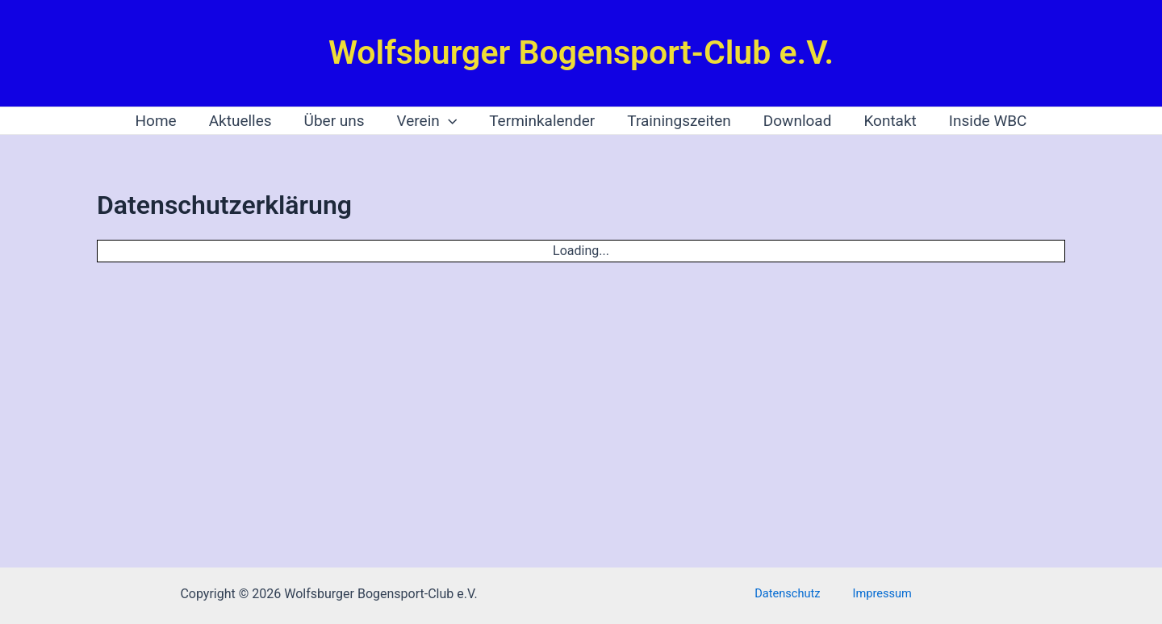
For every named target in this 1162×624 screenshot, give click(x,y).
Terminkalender (542, 120)
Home (162, 120)
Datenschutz (794, 593)
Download (794, 120)
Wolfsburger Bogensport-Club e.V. (581, 52)
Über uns (337, 120)
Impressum (876, 593)
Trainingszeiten (677, 120)
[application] (449, 120)
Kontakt (885, 120)
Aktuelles (245, 120)
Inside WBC (982, 120)
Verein (429, 120)
